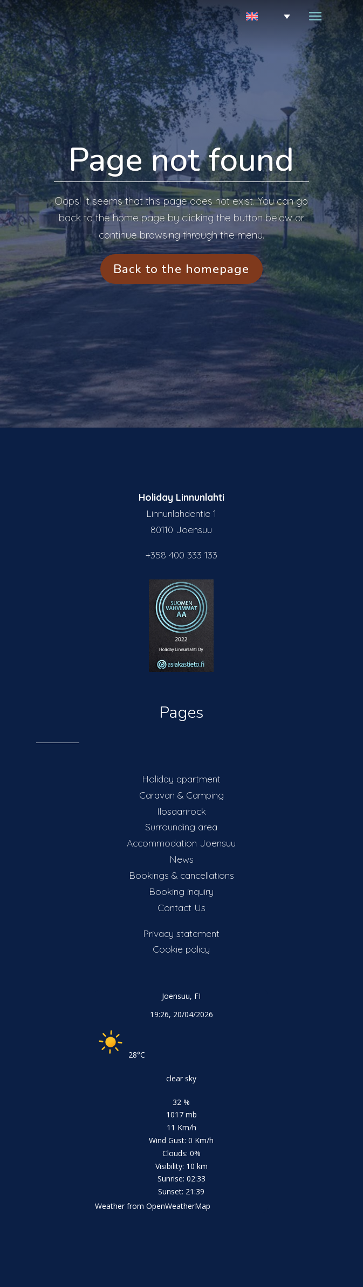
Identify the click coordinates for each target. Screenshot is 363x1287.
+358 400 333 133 (181, 555)
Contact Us (181, 907)
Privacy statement (181, 933)
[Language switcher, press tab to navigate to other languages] (255, 16)
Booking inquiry (181, 891)
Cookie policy (181, 949)
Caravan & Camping (181, 795)
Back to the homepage (181, 269)
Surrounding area (181, 827)
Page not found (181, 160)
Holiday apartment (181, 779)
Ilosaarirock (181, 811)
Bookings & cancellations (181, 875)
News (181, 859)
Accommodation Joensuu (181, 843)
